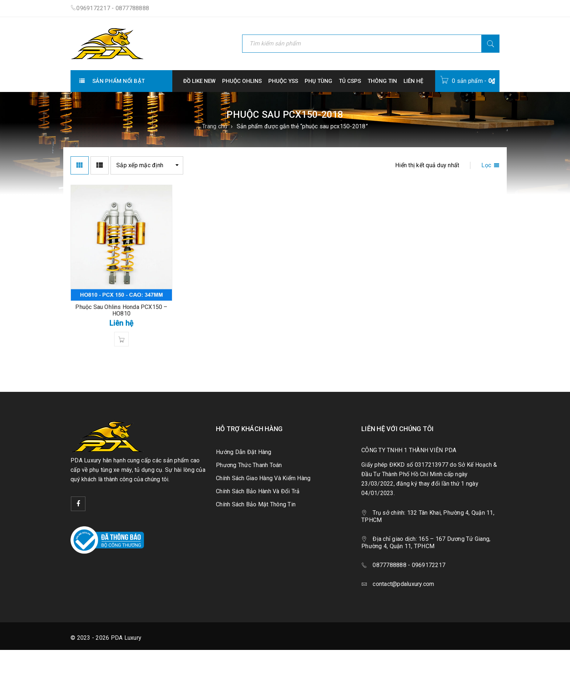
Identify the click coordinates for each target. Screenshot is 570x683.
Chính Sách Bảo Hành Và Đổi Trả (258, 491)
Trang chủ (214, 126)
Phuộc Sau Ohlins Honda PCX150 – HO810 (121, 310)
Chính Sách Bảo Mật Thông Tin (256, 504)
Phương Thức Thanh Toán (249, 465)
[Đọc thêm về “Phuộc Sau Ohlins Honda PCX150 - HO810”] (121, 339)
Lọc (486, 165)
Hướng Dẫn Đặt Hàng (244, 452)
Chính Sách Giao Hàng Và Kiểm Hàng (263, 478)
